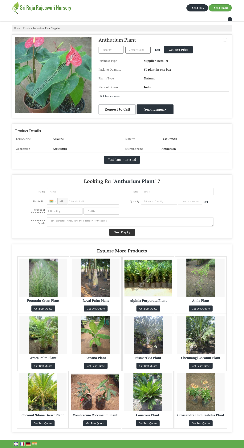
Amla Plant (200, 300)
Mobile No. (39, 201)
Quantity (134, 201)
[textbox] (138, 50)
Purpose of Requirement (38, 211)
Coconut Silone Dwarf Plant (43, 415)
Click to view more (109, 96)
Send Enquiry (155, 109)
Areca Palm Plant (43, 358)
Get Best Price (178, 50)
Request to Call (117, 109)
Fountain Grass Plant (43, 300)
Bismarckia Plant (148, 358)
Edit (157, 50)
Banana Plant (95, 358)
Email (136, 191)
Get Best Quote (43, 308)
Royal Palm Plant (96, 300)
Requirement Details (38, 222)
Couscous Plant (147, 415)
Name (42, 191)
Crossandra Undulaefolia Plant (200, 415)
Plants (26, 28)
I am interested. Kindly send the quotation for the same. (130, 221)
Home (17, 28)
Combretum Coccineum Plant (95, 415)
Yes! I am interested (122, 160)
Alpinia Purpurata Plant (148, 300)
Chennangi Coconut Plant (200, 358)
